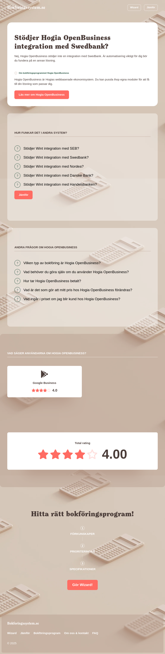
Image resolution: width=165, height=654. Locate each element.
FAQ (95, 633)
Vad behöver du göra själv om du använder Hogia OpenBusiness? (76, 272)
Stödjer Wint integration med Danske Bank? (58, 175)
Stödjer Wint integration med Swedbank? (56, 157)
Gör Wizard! (82, 585)
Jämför (151, 7)
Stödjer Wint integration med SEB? (51, 148)
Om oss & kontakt (76, 633)
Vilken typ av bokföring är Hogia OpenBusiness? (62, 263)
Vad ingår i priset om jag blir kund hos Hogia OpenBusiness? (71, 299)
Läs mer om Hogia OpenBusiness (42, 94)
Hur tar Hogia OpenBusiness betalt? (52, 281)
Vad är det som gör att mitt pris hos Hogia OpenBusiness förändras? (77, 290)
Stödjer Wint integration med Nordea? (53, 166)
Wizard (134, 7)
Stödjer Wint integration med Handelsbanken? (60, 184)
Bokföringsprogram (47, 633)
